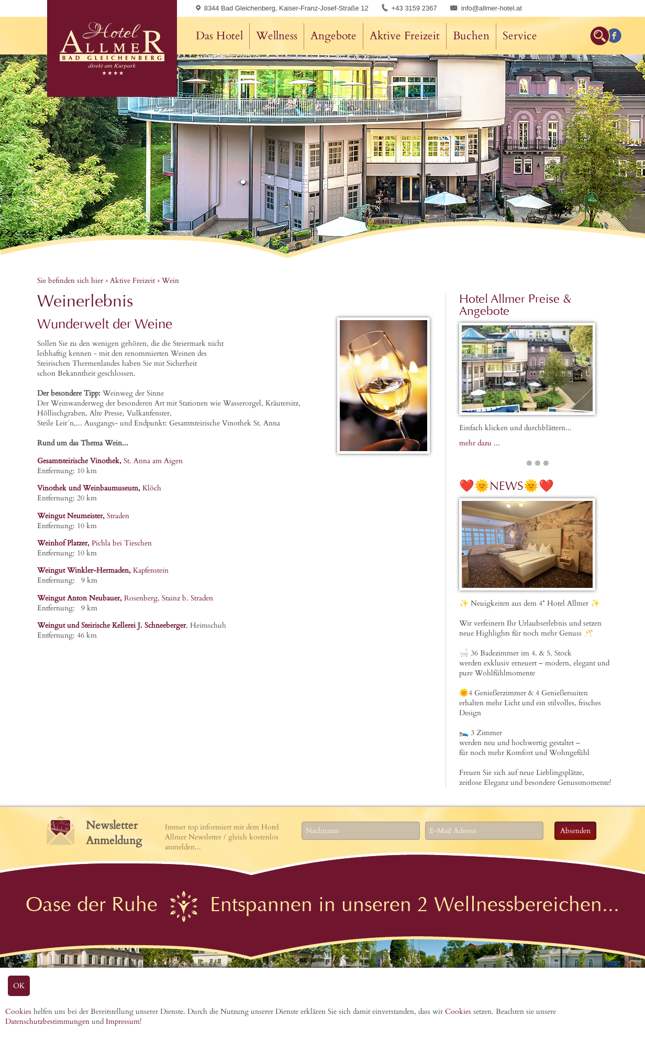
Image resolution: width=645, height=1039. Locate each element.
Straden (83, 516)
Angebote (333, 35)
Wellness (276, 35)
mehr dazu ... (479, 443)
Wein (170, 281)
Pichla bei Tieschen (94, 543)
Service (520, 35)
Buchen (471, 35)
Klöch (99, 488)
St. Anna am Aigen (110, 461)
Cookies (18, 1011)
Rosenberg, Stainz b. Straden (125, 598)
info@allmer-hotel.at (491, 8)
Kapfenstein (103, 570)
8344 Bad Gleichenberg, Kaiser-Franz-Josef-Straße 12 (282, 8)
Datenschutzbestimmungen (47, 1021)
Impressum (123, 1021)
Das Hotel (219, 35)
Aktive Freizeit (405, 35)
